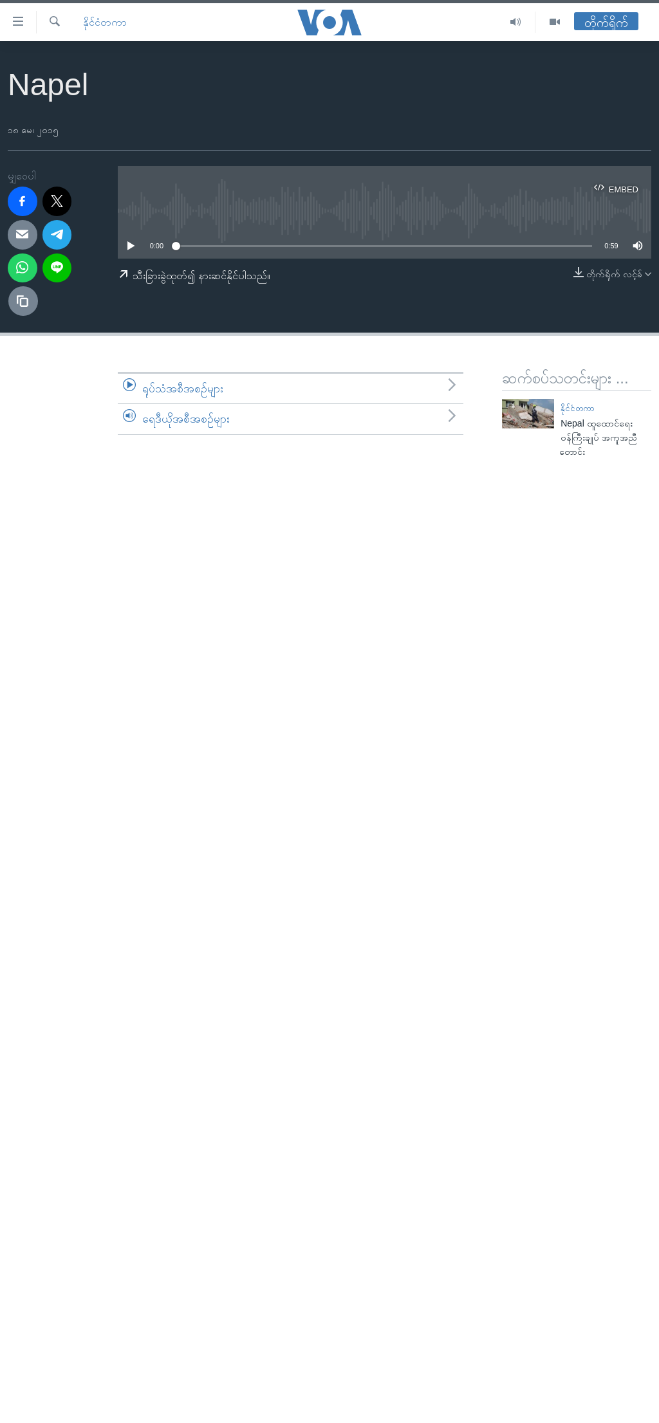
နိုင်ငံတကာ (105, 22)
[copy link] (23, 301)
